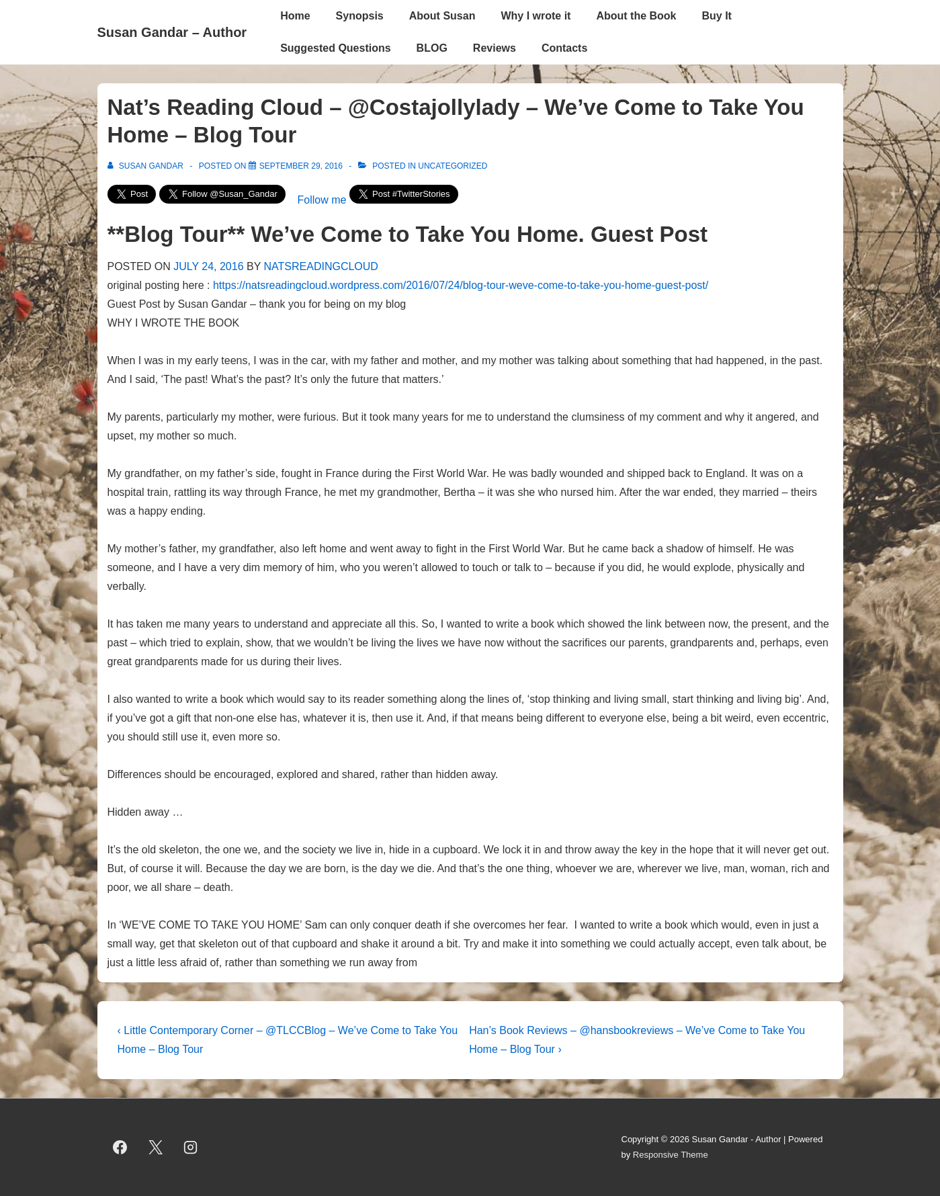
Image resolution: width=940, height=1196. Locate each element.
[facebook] (120, 1148)
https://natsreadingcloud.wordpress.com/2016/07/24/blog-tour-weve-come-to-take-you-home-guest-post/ (460, 285)
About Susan (442, 16)
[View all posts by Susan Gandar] (147, 166)
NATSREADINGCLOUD (321, 266)
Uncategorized (452, 166)
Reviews (494, 48)
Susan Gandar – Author (172, 32)
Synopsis (360, 16)
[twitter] (155, 1148)
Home (295, 16)
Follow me (322, 200)
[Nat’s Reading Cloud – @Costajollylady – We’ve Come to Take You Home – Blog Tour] (301, 166)
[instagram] (191, 1148)
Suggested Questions (335, 48)
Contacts (564, 48)
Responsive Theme (670, 1155)
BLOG (432, 48)
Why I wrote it (535, 16)
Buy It (717, 16)
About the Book (636, 16)
